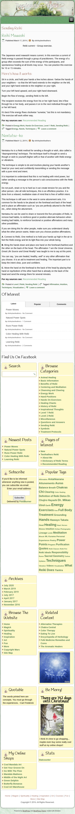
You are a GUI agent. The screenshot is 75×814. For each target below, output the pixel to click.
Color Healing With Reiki (17, 334)
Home (7, 624)
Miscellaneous (48, 419)
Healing (8, 634)
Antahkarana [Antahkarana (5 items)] (56, 479)
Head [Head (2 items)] (41, 525)
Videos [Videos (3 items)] (50, 566)
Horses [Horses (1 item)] (64, 525)
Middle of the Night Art (15, 777)
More (6, 646)
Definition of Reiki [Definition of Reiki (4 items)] (49, 496)
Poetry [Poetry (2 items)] (53, 540)
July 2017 (9, 595)
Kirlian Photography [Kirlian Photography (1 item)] (62, 529)
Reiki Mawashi (13, 35)
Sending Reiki (62, 125)
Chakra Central (48, 627)
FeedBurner (25, 501)
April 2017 (9, 598)
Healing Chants (48, 403)
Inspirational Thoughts (52, 409)
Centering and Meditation (53, 387)
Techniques (31, 129)
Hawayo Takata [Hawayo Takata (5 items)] (59, 520)
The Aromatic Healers (52, 646)
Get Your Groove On (14, 768)
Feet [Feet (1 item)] (56, 510)
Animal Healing (48, 377)
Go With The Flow (13, 771)
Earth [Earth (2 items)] (48, 505)
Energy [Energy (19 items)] (57, 505)
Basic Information (50, 381)
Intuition (63, 284)
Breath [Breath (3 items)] (52, 488)
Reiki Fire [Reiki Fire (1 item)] (63, 549)
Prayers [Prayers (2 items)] (51, 545)
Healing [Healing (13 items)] (50, 525)
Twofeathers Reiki (37, 6)
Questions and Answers (53, 422)
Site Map (8, 653)
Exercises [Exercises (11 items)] (46, 510)
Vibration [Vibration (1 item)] (42, 566)
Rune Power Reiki (14, 326)
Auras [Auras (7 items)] (59, 483)
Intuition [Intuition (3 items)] (50, 529)
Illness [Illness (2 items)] (42, 529)
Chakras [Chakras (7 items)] (62, 487)
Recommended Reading (34, 120)
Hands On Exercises (34, 125)
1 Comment (26, 321)
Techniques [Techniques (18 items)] (56, 561)
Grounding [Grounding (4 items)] (60, 515)
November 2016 (12, 605)
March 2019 (10, 589)
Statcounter (45, 760)
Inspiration (9, 637)
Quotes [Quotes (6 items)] (43, 548)
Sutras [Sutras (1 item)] (67, 556)
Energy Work (19, 125)
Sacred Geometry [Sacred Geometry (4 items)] (54, 556)
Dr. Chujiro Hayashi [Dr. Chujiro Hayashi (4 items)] (55, 498)
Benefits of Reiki (49, 384)
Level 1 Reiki (49, 125)
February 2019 (11, 592)
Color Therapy (48, 630)
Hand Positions (48, 397)
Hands (22, 129)
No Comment (27, 313)
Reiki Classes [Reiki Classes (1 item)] (54, 549)
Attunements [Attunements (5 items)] (47, 483)
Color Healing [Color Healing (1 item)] (60, 492)
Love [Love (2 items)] (50, 533)
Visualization (18, 287)
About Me (47, 458)
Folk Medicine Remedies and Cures (55, 641)
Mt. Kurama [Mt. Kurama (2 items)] (50, 536)
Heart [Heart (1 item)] (59, 525)
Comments (61, 304)
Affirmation (54, 284)
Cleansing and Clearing (52, 390)
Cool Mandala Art (12, 765)
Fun (6, 643)
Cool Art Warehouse (14, 787)
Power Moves (12, 310)
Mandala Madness (13, 774)
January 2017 (11, 601)
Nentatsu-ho (12, 135)
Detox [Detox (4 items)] (63, 496)
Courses (59, 796)
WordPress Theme (39, 811)
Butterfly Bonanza (13, 784)
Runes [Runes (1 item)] (41, 556)
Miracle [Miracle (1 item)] (41, 536)
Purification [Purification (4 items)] (62, 545)
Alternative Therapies (51, 624)
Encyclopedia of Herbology (54, 637)
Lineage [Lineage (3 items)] (43, 533)
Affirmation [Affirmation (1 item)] (43, 479)
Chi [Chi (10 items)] (41, 492)
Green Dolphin (11, 781)
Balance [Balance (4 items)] (43, 488)
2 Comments (27, 345)
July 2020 (9, 585)
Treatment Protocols (51, 432)
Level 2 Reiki (19, 284)
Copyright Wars (12, 650)
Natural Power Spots (16, 318)
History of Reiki (48, 406)
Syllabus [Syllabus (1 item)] (42, 561)
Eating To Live (48, 634)
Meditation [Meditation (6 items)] (60, 533)
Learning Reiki (13, 342)
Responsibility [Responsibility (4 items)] (60, 552)
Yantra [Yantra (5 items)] (59, 570)
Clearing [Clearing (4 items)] (49, 492)
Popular (37, 304)
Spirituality (9, 630)
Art (5, 640)
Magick (7, 627)
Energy (15, 129)
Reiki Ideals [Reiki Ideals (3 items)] (45, 553)
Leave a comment (48, 129)
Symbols (45, 429)
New (43, 451)
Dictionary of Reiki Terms (55, 461)
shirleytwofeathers (43, 40)
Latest (13, 303)
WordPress (26, 811)
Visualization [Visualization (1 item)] (59, 566)
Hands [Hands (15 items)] (44, 520)
